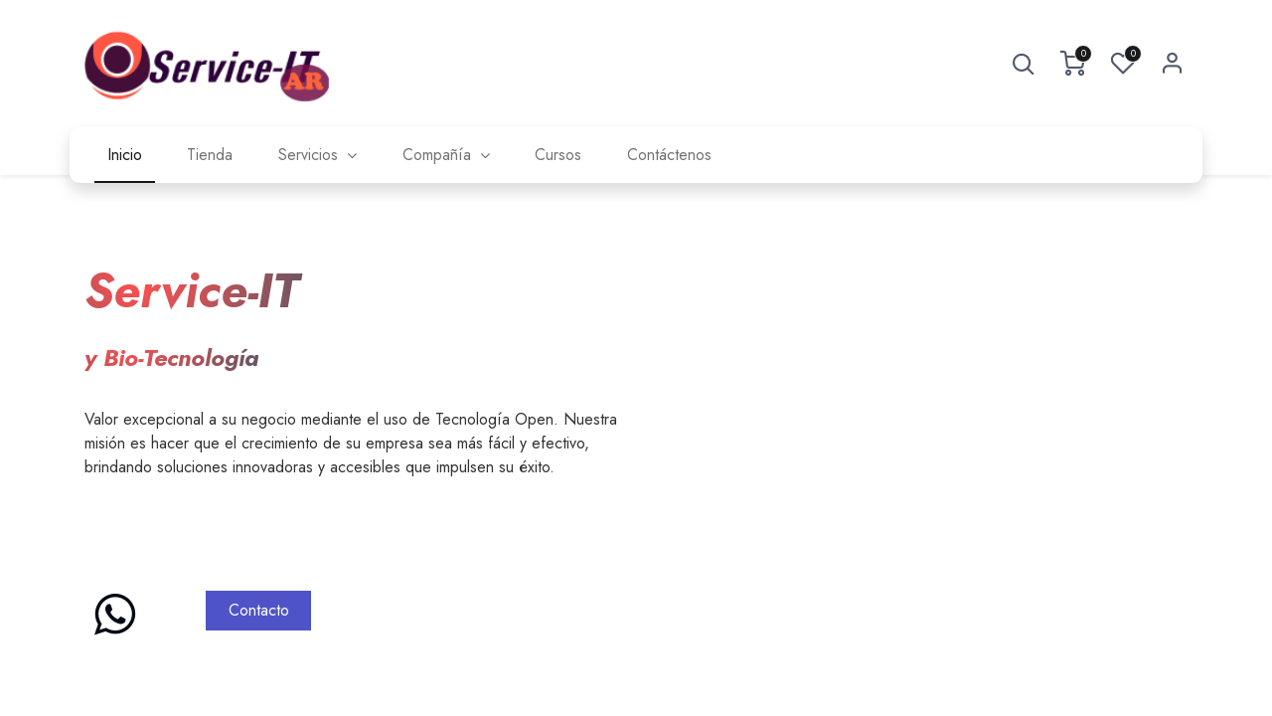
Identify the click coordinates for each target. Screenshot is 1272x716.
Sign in (1173, 64)
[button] (1023, 64)
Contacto (259, 610)
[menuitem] (124, 155)
